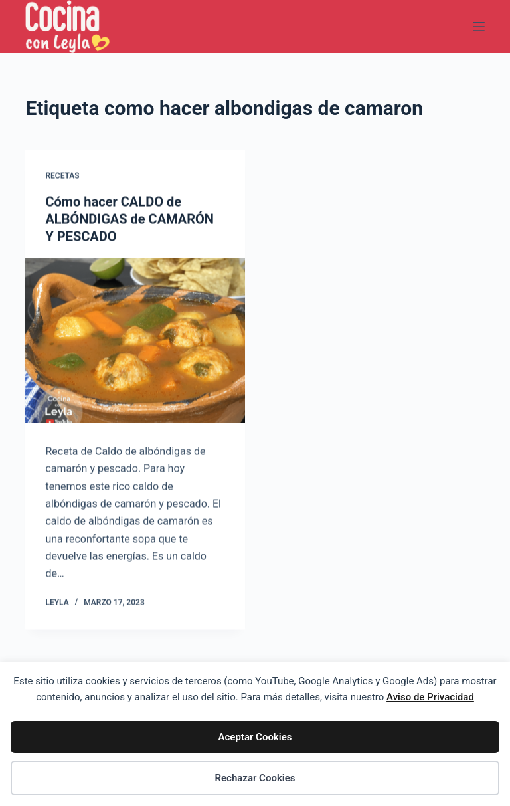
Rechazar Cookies (254, 778)
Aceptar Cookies (255, 737)
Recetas (62, 176)
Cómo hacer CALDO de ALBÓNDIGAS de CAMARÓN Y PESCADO (129, 219)
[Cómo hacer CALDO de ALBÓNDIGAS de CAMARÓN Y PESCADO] (135, 340)
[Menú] (479, 27)
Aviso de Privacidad (430, 697)
